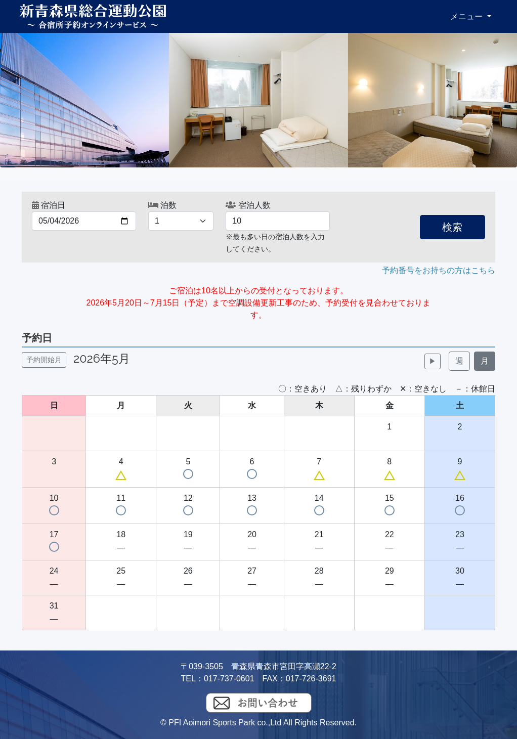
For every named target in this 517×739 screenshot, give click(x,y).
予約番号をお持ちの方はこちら (438, 270)
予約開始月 (44, 360)
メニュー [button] (467, 16)
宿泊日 (48, 205)
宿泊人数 (248, 205)
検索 (452, 227)
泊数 (162, 205)
